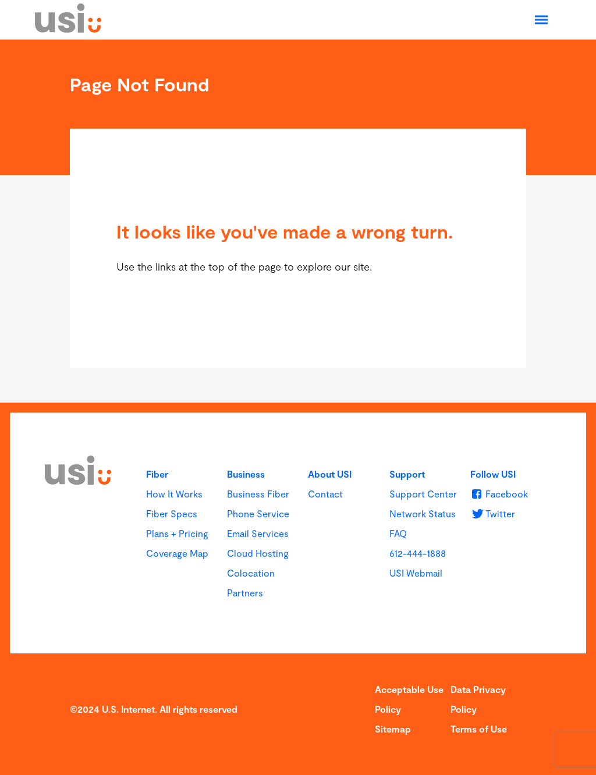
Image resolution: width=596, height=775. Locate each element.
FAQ (398, 533)
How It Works (174, 493)
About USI (330, 473)
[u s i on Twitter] (492, 513)
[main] (298, 221)
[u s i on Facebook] (499, 493)
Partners (245, 592)
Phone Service (258, 513)
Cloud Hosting (258, 553)
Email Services (258, 533)
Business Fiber (258, 493)
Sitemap (393, 728)
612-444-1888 (417, 553)
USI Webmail (415, 572)
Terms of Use (478, 728)
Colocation (251, 572)
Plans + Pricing (177, 533)
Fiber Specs (171, 513)
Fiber (157, 473)
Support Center (423, 493)
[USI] (68, 28)
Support (407, 473)
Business (246, 473)
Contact (325, 493)
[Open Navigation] (541, 20)
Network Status (422, 513)
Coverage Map (177, 553)
